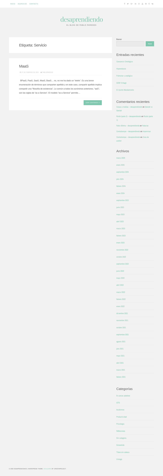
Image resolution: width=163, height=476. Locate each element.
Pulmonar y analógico (124, 75)
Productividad (121, 416)
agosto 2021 (120, 341)
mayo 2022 (120, 278)
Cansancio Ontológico (124, 61)
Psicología (120, 423)
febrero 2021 (121, 376)
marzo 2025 (120, 157)
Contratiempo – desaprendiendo (128, 131)
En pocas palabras (123, 395)
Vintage (119, 459)
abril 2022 (120, 285)
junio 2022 (120, 271)
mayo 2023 (120, 214)
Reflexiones (120, 431)
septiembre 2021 (122, 334)
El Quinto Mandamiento (125, 89)
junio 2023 (120, 207)
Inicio (12, 4)
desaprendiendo (81, 19)
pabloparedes (47, 72)
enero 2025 (120, 164)
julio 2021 (119, 348)
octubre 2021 (121, 327)
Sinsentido (120, 445)
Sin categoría (121, 438)
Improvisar (147, 131)
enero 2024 (120, 193)
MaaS (24, 66)
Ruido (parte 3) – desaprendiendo (128, 116)
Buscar (119, 39)
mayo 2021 (120, 355)
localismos (120, 409)
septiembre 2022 (122, 263)
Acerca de (22, 4)
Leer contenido (93, 102)
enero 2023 (120, 242)
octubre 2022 (121, 256)
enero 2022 (120, 306)
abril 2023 (120, 221)
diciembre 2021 (122, 313)
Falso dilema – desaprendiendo (127, 125)
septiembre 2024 (122, 171)
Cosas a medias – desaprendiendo (129, 106)
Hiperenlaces (121, 68)
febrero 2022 (121, 299)
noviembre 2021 (122, 320)
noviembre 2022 (122, 249)
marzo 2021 (120, 369)
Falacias (145, 125)
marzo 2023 (120, 228)
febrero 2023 (121, 235)
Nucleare (47, 469)
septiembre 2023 (122, 200)
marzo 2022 (120, 292)
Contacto (33, 4)
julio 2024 (119, 179)
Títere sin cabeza (122, 452)
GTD (118, 402)
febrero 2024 (121, 186)
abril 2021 (120, 362)
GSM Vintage (121, 82)
